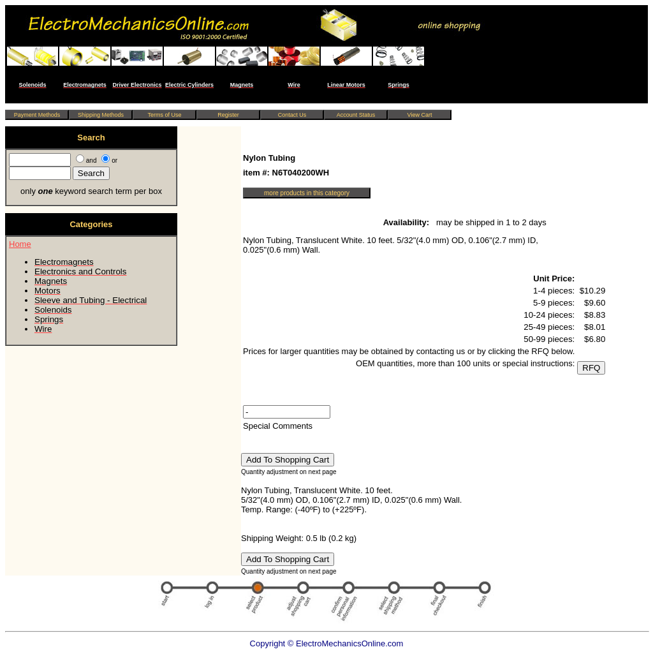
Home (20, 244)
